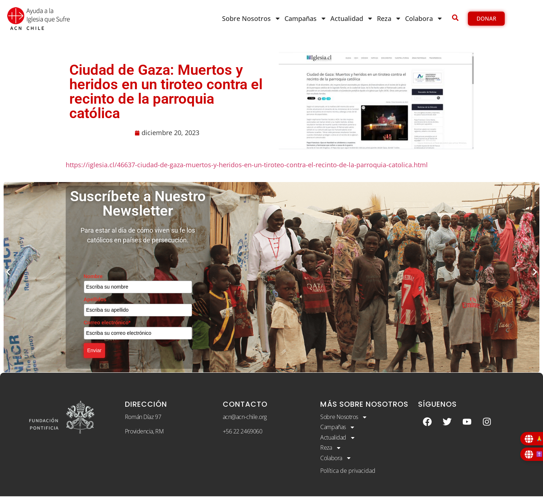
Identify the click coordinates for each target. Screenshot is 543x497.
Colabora (424, 18)
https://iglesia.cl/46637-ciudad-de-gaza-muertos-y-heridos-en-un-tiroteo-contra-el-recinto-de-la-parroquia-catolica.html (247, 164)
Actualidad (351, 18)
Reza (389, 18)
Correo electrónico (107, 322)
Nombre (93, 276)
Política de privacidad (347, 471)
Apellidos (95, 299)
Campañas (305, 18)
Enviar (94, 350)
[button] (8, 271)
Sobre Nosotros (251, 18)
